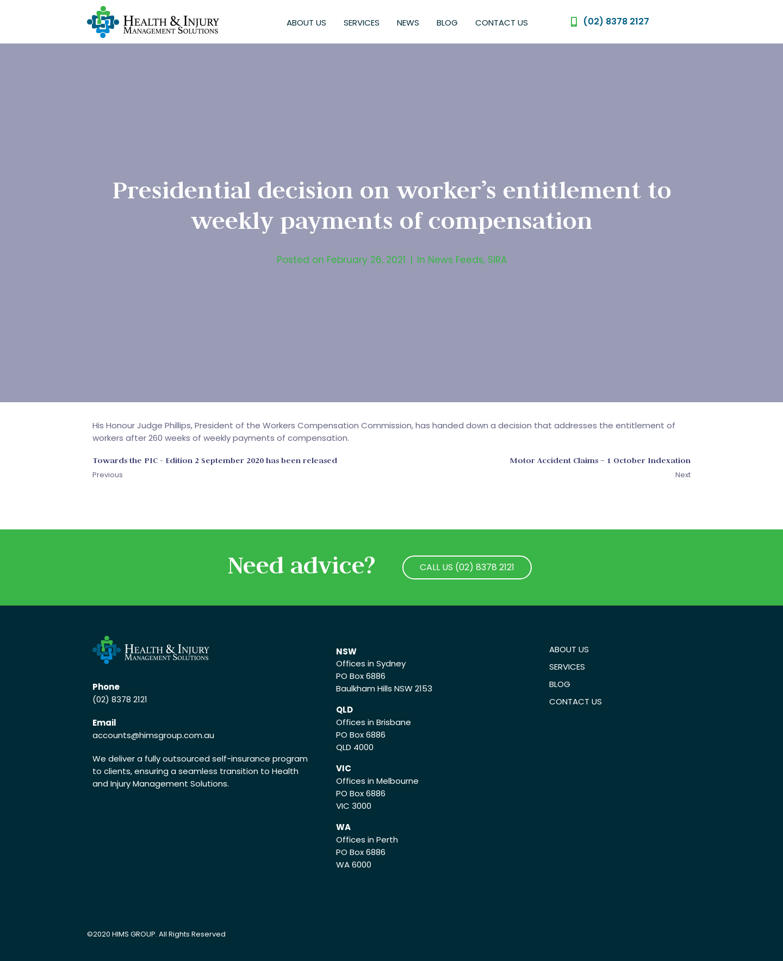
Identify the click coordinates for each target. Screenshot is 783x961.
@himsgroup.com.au (172, 735)
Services (362, 22)
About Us (306, 22)
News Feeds (455, 259)
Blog (447, 22)
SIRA (497, 259)
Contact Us (501, 22)
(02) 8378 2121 (119, 699)
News (408, 22)
